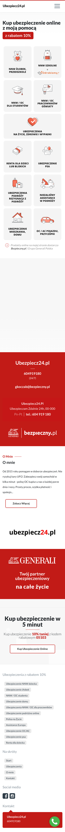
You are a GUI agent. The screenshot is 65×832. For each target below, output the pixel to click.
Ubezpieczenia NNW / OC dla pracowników (29, 707)
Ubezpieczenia (13, 766)
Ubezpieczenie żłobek (17, 689)
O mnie (10, 772)
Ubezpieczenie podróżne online (22, 713)
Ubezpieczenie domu (17, 701)
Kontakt (10, 778)
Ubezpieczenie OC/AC (18, 730)
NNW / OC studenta (17, 695)
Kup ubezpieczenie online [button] (32, 649)
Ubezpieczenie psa (16, 736)
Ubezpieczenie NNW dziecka (21, 683)
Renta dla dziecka (15, 742)
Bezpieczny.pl (18, 248)
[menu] (57, 6)
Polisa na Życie (14, 719)
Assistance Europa (15, 724)
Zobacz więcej (21, 503)
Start (8, 760)
